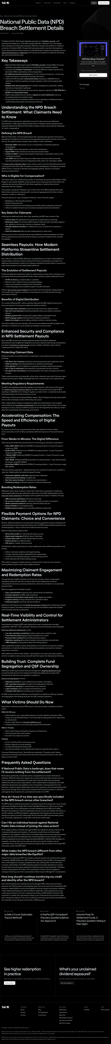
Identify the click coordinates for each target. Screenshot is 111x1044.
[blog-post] (19, 925)
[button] (47, 3)
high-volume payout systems (18, 290)
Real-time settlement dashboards (13, 630)
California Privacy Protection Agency (18, 389)
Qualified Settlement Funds (51, 671)
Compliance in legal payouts (19, 345)
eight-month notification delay (15, 164)
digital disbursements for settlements (15, 53)
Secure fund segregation (10, 678)
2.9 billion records (48, 41)
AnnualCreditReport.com (32, 722)
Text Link (82, 88)
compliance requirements (24, 405)
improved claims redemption (12, 495)
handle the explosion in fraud (36, 605)
